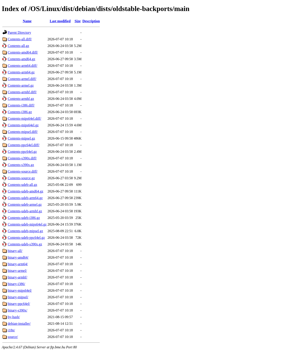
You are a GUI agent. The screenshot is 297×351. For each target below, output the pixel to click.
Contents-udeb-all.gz (22, 185)
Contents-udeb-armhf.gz (25, 211)
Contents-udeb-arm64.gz (25, 198)
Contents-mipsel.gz (21, 138)
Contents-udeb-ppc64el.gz (26, 237)
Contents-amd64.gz (21, 59)
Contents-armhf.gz (21, 99)
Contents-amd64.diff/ (23, 52)
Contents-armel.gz (21, 85)
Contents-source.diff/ (22, 171)
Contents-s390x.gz (21, 165)
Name (27, 21)
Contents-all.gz (18, 46)
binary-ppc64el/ (19, 304)
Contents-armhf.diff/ (22, 92)
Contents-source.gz (21, 178)
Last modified (60, 21)
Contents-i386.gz (20, 112)
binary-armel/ (17, 271)
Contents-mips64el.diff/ (24, 118)
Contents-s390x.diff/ (22, 158)
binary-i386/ (16, 284)
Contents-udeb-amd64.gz (25, 191)
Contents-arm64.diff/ (22, 65)
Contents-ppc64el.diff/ (23, 145)
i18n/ (11, 330)
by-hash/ (14, 317)
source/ (13, 337)
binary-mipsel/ (18, 297)
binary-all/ (15, 251)
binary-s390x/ (17, 310)
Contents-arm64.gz (21, 72)
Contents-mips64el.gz (23, 125)
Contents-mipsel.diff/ (23, 132)
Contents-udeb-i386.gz (24, 218)
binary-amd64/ (18, 257)
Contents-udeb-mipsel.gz (25, 231)
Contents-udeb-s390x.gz (25, 244)
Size (78, 21)
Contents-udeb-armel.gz (25, 204)
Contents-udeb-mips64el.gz (27, 224)
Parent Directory (19, 32)
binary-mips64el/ (20, 290)
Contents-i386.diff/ (21, 105)
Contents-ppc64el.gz (22, 151)
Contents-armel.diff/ (22, 79)
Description (91, 21)
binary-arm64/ (18, 264)
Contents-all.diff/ (20, 39)
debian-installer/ (19, 323)
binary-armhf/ (17, 277)
